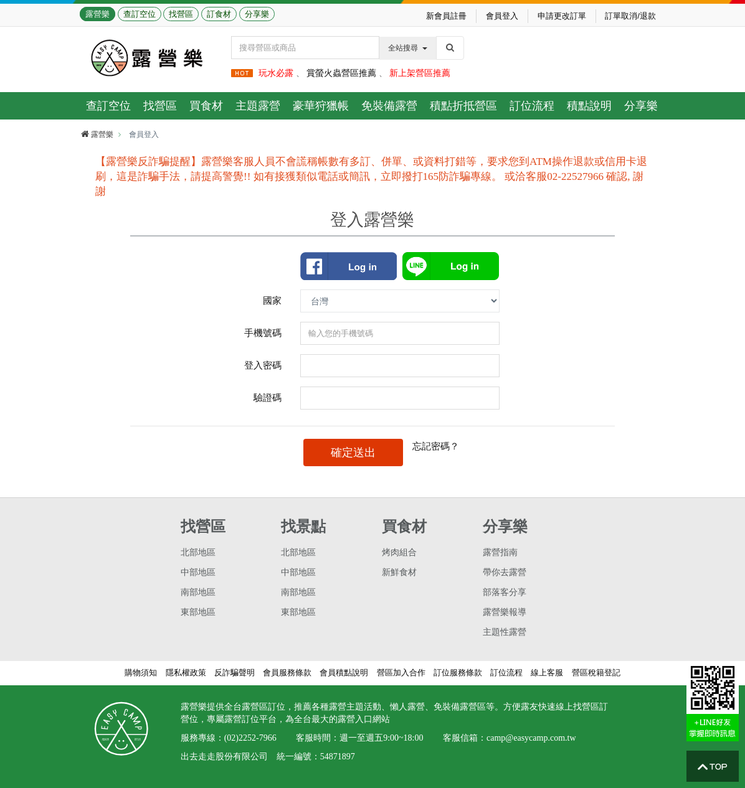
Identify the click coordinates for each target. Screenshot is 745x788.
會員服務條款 (287, 672)
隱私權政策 (186, 672)
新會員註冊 (446, 16)
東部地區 (198, 612)
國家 (272, 300)
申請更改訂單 (562, 16)
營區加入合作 (401, 672)
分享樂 (257, 14)
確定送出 (353, 452)
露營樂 (97, 14)
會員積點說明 (344, 672)
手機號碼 (263, 332)
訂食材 (219, 14)
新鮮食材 (399, 572)
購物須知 (141, 672)
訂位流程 (532, 106)
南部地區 (198, 592)
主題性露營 (504, 632)
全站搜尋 (407, 48)
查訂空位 (139, 14)
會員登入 (502, 16)
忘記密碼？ (435, 446)
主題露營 (257, 106)
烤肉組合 (399, 552)
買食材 (206, 106)
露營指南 (500, 552)
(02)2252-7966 (250, 738)
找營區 (181, 14)
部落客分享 (504, 592)
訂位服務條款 (458, 672)
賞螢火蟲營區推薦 (341, 73)
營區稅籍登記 (596, 672)
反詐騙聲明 (234, 672)
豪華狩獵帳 (321, 106)
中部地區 (198, 572)
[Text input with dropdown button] (305, 47)
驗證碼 (268, 397)
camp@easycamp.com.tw (531, 738)
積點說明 (589, 106)
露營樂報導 (504, 612)
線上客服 (547, 672)
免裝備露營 (389, 106)
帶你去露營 (504, 572)
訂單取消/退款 (630, 16)
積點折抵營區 (463, 106)
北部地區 (198, 552)
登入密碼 (263, 365)
